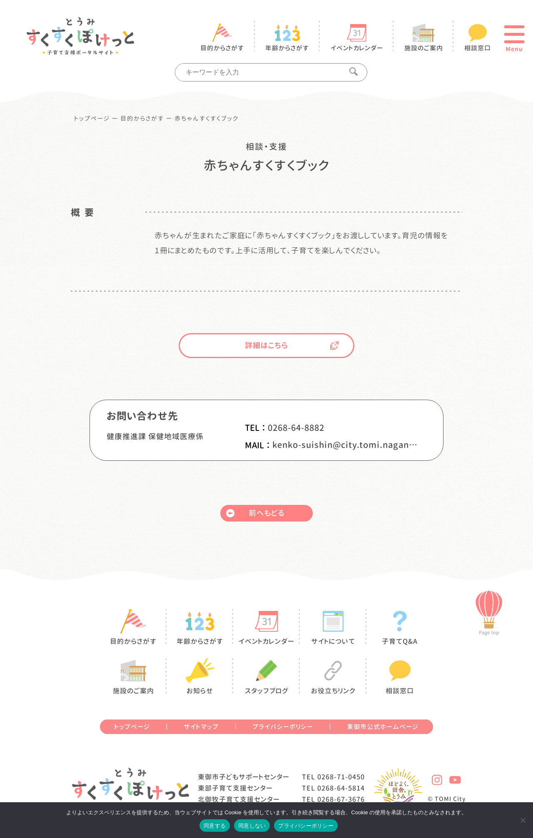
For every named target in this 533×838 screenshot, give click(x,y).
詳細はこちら (292, 345)
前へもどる (255, 513)
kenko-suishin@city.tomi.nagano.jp (345, 444)
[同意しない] (522, 820)
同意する (215, 826)
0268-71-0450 (341, 776)
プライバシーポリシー (282, 727)
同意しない (252, 826)
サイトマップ (201, 727)
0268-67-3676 (341, 799)
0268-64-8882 (296, 427)
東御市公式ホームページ (382, 727)
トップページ (92, 118)
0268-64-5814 (341, 788)
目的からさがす (142, 118)
